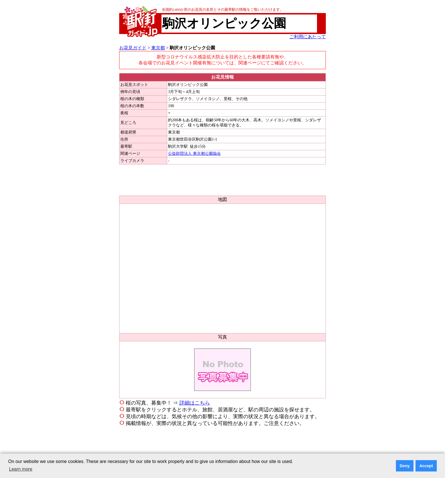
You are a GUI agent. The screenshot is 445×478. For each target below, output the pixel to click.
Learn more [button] (20, 469)
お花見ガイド (132, 47)
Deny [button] (405, 466)
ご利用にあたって (307, 36)
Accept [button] (426, 466)
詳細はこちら (194, 403)
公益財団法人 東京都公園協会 (194, 153)
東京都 (158, 47)
